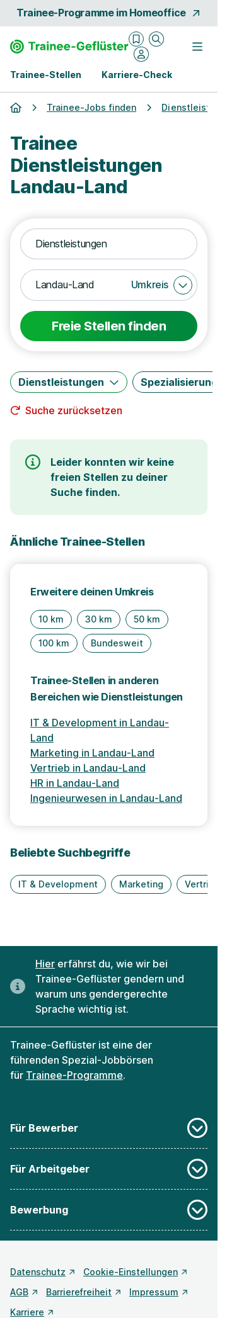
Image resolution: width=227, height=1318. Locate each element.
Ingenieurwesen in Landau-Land (106, 798)
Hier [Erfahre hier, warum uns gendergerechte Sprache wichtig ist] (45, 963)
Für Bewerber (108, 1128)
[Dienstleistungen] (68, 382)
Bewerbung (108, 1210)
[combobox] (108, 244)
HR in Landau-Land (74, 783)
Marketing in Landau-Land (92, 752)
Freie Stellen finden (109, 326)
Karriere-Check (137, 74)
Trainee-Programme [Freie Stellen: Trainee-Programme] (74, 1075)
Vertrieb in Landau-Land (88, 768)
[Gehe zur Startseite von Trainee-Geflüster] (69, 47)
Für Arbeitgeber (108, 1169)
